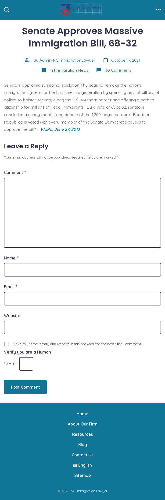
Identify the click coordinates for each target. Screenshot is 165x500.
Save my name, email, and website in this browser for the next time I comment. (77, 344)
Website (12, 315)
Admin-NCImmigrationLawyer (67, 60)
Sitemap (82, 475)
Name (11, 257)
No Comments (118, 70)
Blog (82, 444)
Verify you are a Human (27, 352)
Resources (82, 434)
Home (82, 413)
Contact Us (82, 454)
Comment (15, 172)
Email (10, 286)
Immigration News (71, 70)
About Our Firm (82, 423)
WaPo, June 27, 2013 (60, 129)
